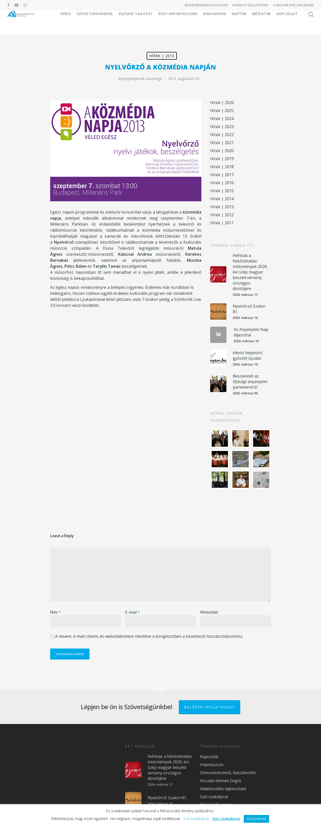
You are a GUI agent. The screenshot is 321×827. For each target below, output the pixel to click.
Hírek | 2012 (222, 215)
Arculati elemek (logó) (220, 780)
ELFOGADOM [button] (256, 818)
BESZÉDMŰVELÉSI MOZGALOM (206, 5)
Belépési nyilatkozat (209, 707)
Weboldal (209, 612)
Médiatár (261, 22)
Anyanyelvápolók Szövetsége (140, 78)
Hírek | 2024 (222, 118)
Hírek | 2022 (222, 134)
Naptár (239, 22)
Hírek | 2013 (161, 55)
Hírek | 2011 (222, 223)
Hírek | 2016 (222, 183)
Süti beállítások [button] (196, 818)
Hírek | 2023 (222, 126)
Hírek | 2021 (222, 142)
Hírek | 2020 (222, 150)
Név (55, 612)
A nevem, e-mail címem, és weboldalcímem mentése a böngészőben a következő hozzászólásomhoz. (149, 636)
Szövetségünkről (121, 22)
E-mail (132, 612)
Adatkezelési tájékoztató (223, 788)
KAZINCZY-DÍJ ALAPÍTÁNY (250, 5)
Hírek (91, 22)
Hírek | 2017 (222, 174)
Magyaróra (214, 22)
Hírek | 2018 (222, 166)
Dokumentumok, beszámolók (228, 772)
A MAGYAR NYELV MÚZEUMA (293, 5)
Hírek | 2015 (222, 191)
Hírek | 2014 (222, 199)
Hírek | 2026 (222, 102)
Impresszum (211, 764)
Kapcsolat (287, 22)
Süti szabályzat (214, 796)
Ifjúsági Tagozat (153, 22)
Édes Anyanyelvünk (183, 22)
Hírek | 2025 (222, 110)
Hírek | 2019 (222, 158)
